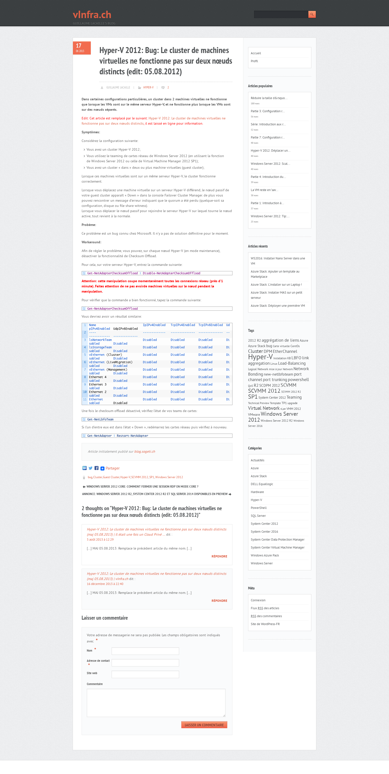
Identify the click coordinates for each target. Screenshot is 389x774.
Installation (280, 358)
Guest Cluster (111, 477)
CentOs (295, 346)
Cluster (97, 477)
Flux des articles (265, 608)
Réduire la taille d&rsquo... (269, 98)
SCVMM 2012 (139, 477)
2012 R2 (254, 340)
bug (90, 477)
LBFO (296, 358)
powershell (298, 380)
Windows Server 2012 (169, 477)
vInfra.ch (92, 15)
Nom (92, 650)
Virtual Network (264, 409)
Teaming (294, 397)
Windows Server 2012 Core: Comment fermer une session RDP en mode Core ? (142, 487)
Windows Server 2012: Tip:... (270, 217)
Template (275, 403)
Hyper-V (148, 88)
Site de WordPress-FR (265, 624)
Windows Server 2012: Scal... (270, 164)
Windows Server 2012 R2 (277, 421)
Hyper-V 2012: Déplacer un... (271, 151)
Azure (304, 340)
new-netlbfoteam (278, 374)
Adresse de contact (98, 664)
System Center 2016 (264, 532)
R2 (256, 385)
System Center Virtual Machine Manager (277, 548)
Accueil (256, 53)
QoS (250, 386)
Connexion (258, 601)
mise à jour (275, 369)
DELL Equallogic (262, 484)
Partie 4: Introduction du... (268, 177)
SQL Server (258, 516)
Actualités (257, 461)
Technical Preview (258, 403)
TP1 (284, 403)
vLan (283, 409)
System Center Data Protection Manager (277, 540)
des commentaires (266, 616)
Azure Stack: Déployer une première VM (278, 306)
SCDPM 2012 (269, 386)
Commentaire (95, 684)
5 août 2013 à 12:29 (100, 540)
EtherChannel (285, 352)
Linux (273, 364)
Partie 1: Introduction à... (267, 203)
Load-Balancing (292, 363)
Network (288, 369)
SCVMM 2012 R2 (291, 392)
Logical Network (258, 369)
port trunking (275, 380)
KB (289, 358)
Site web (92, 673)
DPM (268, 351)
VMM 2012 (294, 409)
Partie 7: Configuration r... (268, 138)
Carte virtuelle (281, 346)
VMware (254, 415)
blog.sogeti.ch (144, 452)
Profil (254, 61)
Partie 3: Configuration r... (268, 111)
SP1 (151, 477)
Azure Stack (256, 346)
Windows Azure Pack (265, 556)
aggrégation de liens (280, 340)
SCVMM (288, 385)
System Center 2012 (272, 398)
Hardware (257, 492)
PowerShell (259, 508)
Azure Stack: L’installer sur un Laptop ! (276, 285)
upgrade (292, 403)
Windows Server (262, 564)
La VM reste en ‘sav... (264, 190)
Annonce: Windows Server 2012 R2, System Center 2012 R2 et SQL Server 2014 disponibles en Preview (154, 494)
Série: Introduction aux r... (268, 125)
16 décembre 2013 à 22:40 (105, 584)
